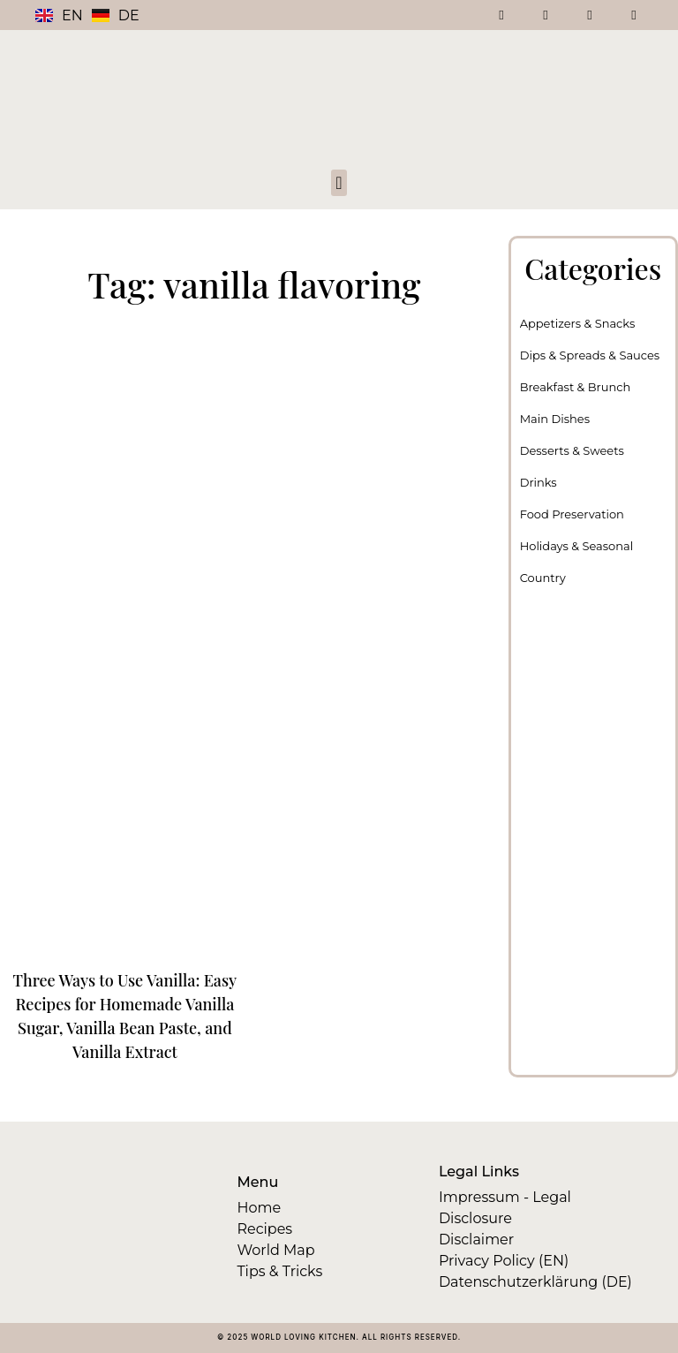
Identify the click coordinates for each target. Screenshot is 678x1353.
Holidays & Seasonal (577, 546)
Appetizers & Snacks (578, 323)
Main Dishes (555, 419)
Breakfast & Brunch (575, 387)
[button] (338, 183)
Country (543, 578)
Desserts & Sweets (572, 450)
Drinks (538, 482)
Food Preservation (572, 514)
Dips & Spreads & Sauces (590, 355)
